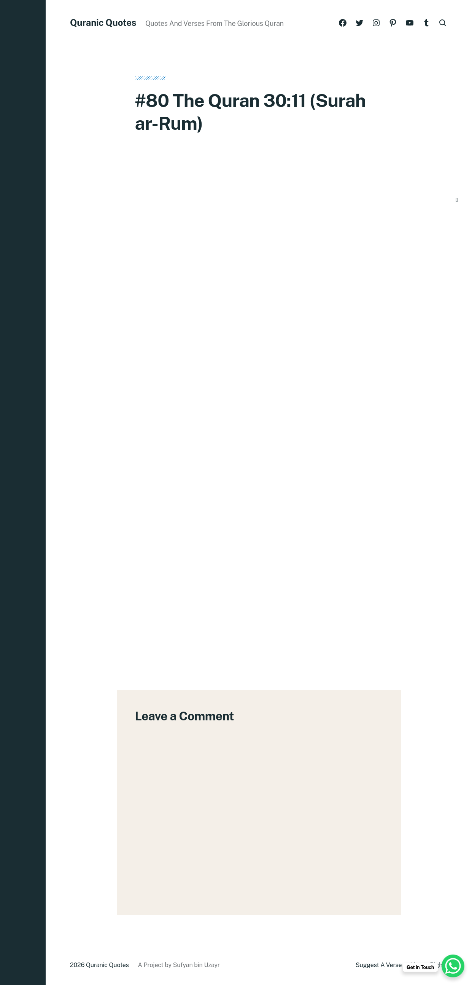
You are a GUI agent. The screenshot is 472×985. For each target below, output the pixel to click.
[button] (23, 492)
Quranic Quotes (103, 22)
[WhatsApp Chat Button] (453, 966)
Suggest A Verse (379, 965)
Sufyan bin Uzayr (196, 965)
